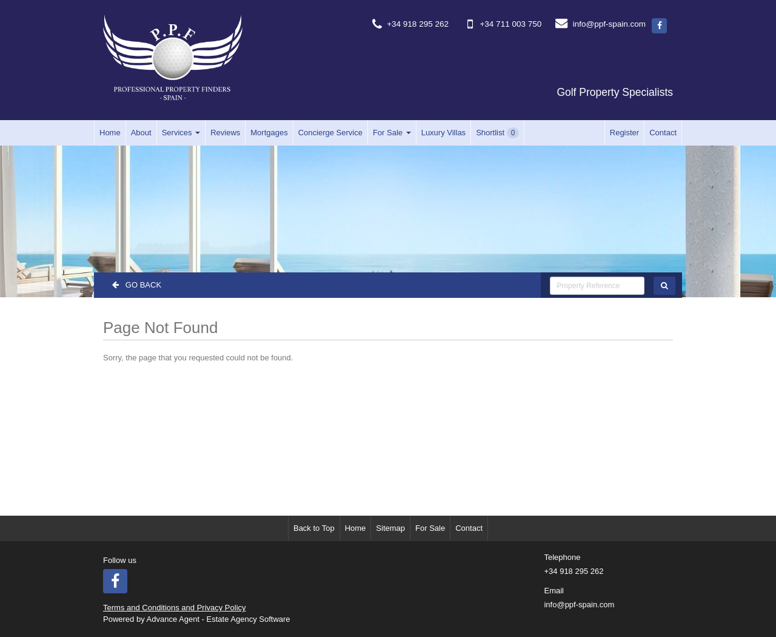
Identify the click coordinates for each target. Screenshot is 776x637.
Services (181, 132)
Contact (663, 132)
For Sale (392, 132)
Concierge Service (330, 132)
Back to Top (314, 528)
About (141, 132)
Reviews (225, 132)
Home (110, 132)
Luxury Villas (443, 132)
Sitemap (390, 528)
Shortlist (497, 132)
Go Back (136, 284)
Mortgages (268, 132)
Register (624, 132)
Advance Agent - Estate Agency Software (218, 619)
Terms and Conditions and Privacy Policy (174, 607)
